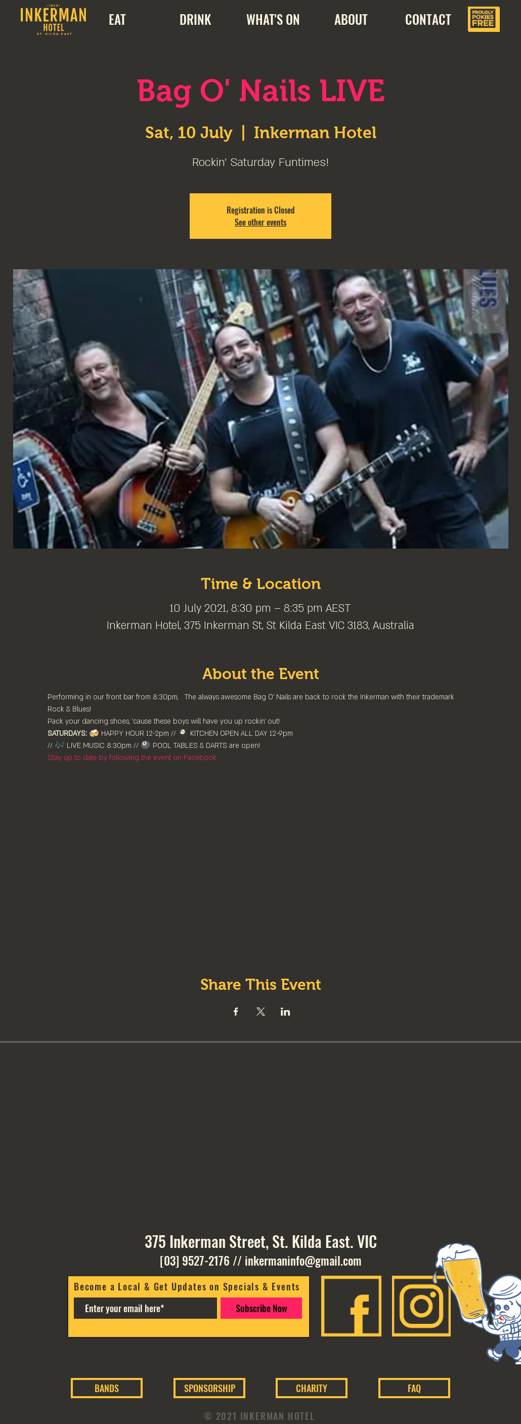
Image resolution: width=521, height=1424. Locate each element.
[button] (350, 19)
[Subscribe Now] (261, 1308)
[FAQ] (414, 1388)
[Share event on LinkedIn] (285, 1012)
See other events (260, 222)
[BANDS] (107, 1388)
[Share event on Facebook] (236, 1012)
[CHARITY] (312, 1388)
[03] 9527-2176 (195, 1260)
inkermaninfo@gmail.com (303, 1260)
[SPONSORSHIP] (209, 1388)
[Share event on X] (261, 1012)
